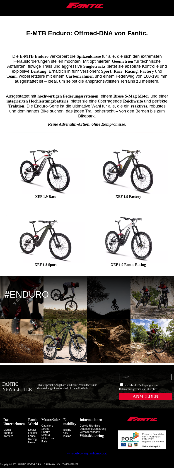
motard (45, 435)
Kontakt (8, 433)
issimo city (67, 431)
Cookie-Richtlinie (90, 425)
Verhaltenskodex (90, 432)
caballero (47, 425)
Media (7, 429)
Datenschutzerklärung (93, 428)
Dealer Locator (32, 431)
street (45, 428)
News (31, 442)
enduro (45, 432)
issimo (67, 436)
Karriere (8, 436)
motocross (47, 438)
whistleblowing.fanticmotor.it (87, 453)
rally (44, 441)
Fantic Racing (32, 438)
